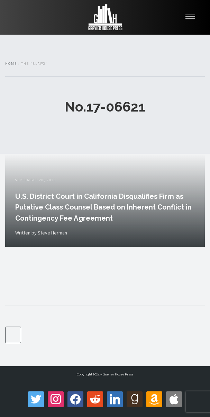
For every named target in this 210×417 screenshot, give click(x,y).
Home (11, 64)
